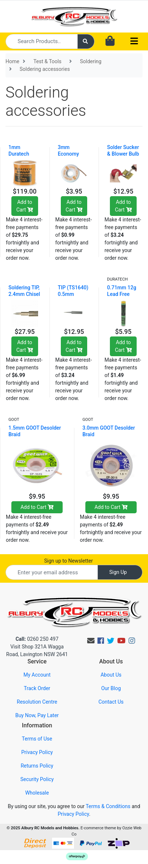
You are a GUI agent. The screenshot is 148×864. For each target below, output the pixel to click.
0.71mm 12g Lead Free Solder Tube (121, 294)
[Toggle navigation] (134, 41)
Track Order (37, 688)
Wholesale (37, 793)
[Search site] (86, 41)
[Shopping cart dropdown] (110, 41)
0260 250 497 (36, 639)
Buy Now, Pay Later (37, 715)
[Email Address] (51, 572)
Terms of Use (37, 739)
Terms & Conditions (108, 806)
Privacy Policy (37, 752)
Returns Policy (37, 766)
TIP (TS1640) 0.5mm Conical (73, 294)
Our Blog (111, 688)
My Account (37, 675)
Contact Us (111, 702)
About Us (110, 675)
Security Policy (36, 779)
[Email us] (91, 640)
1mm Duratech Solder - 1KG (22, 153)
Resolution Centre (37, 702)
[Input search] (41, 41)
